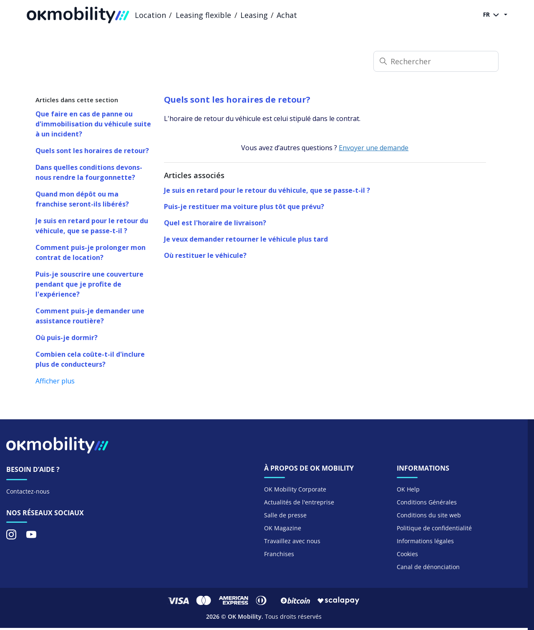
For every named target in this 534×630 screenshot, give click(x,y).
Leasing (254, 15)
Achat (287, 15)
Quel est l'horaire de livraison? (215, 222)
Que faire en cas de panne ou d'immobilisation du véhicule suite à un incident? (93, 124)
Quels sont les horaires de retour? (92, 150)
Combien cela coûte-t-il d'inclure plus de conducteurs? (90, 359)
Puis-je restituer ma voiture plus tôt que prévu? (244, 206)
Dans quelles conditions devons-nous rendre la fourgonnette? (88, 172)
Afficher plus (55, 381)
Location (150, 15)
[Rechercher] (436, 61)
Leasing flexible (203, 15)
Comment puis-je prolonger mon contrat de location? (90, 252)
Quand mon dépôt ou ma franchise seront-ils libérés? (82, 199)
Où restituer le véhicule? (205, 255)
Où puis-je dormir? (66, 337)
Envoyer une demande (373, 147)
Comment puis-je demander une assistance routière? (89, 315)
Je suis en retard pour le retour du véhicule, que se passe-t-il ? (91, 225)
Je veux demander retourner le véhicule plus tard (246, 239)
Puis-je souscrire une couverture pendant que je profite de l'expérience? (89, 284)
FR (492, 15)
